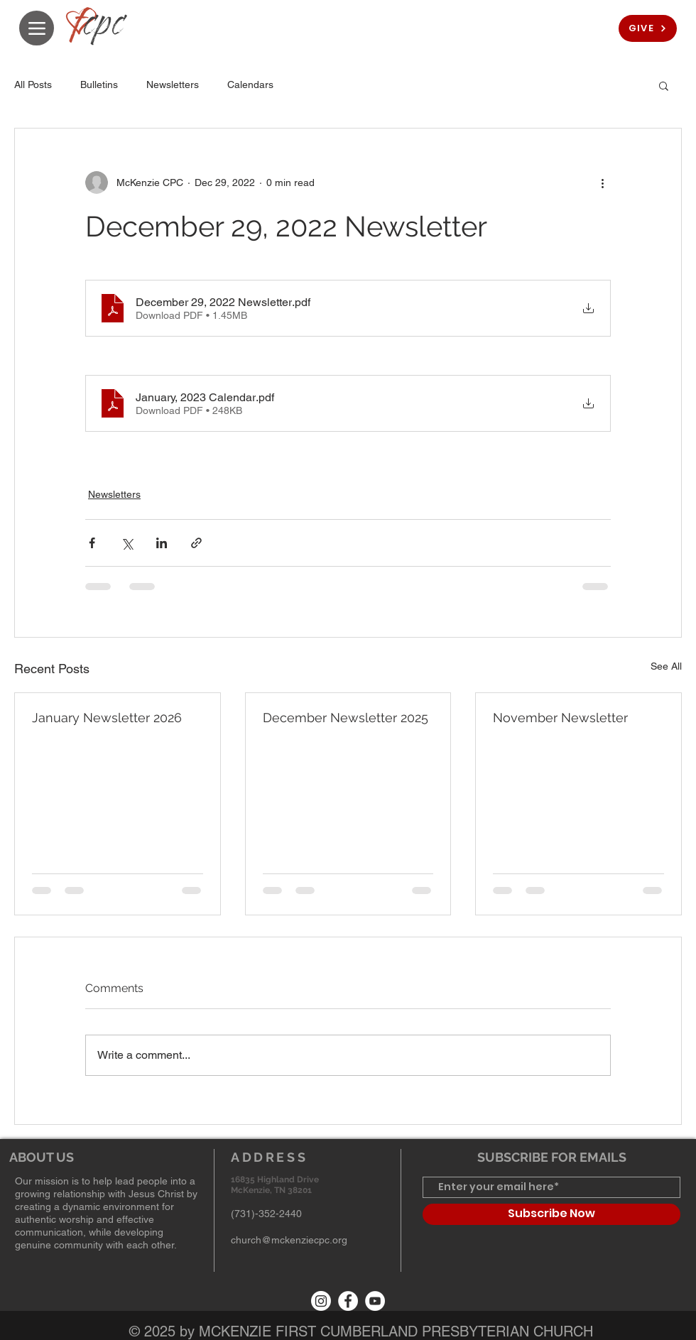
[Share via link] (196, 543)
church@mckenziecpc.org (289, 1240)
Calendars (250, 84)
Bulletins (99, 84)
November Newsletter (560, 717)
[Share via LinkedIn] (161, 543)
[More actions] (602, 182)
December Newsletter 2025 (345, 717)
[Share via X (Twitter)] (127, 543)
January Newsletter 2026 (107, 717)
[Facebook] (348, 1301)
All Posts (33, 84)
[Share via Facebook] (92, 543)
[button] (663, 85)
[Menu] (36, 28)
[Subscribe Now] (551, 1214)
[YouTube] (375, 1301)
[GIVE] (648, 28)
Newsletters (172, 84)
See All (666, 666)
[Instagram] (321, 1301)
